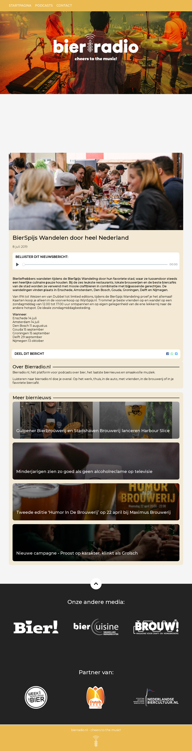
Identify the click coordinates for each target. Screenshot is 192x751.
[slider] (95, 264)
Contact (64, 5)
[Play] (17, 264)
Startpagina (20, 5)
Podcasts (44, 5)
